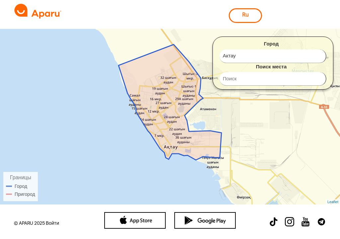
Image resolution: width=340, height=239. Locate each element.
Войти (52, 223)
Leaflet (332, 202)
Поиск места (271, 66)
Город (271, 43)
